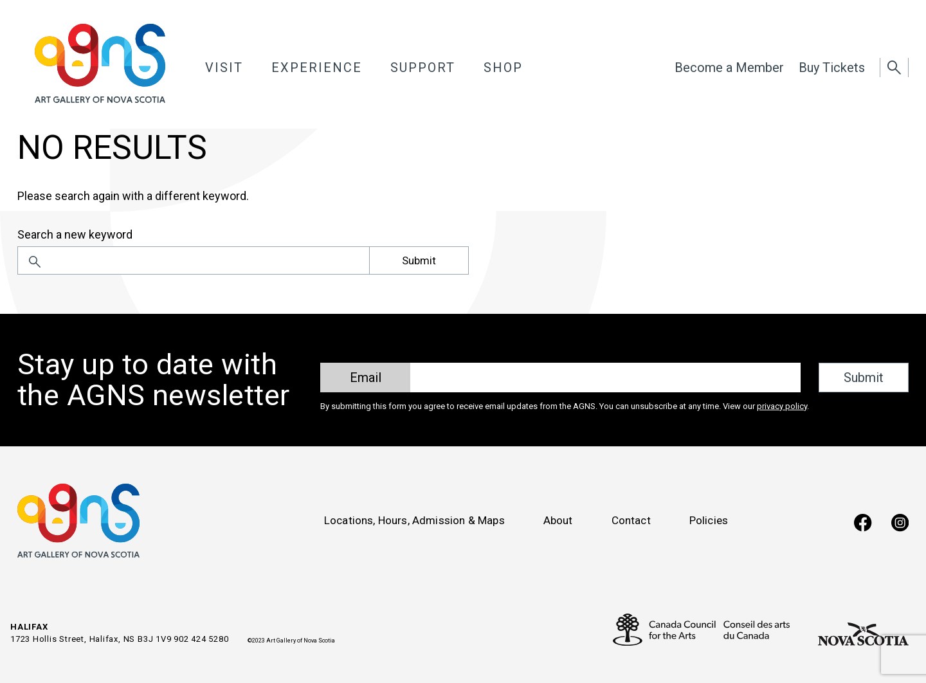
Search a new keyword (74, 234)
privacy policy (782, 406)
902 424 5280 (201, 639)
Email (365, 377)
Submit (419, 260)
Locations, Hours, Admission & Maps (414, 521)
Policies (708, 521)
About (558, 521)
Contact (631, 521)
